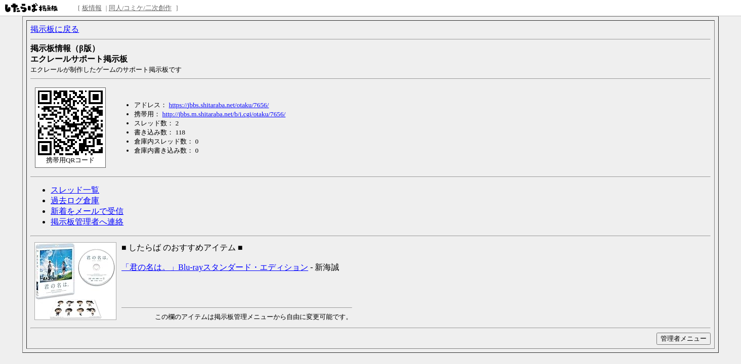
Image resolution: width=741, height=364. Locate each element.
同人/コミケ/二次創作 (140, 8)
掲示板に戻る (54, 29)
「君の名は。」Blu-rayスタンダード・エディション (214, 267)
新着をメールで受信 (87, 211)
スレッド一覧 (75, 190)
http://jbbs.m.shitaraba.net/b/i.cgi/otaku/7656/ (224, 114)
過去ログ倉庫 (75, 200)
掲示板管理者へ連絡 (87, 221)
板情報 (92, 8)
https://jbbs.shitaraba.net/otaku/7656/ (219, 105)
